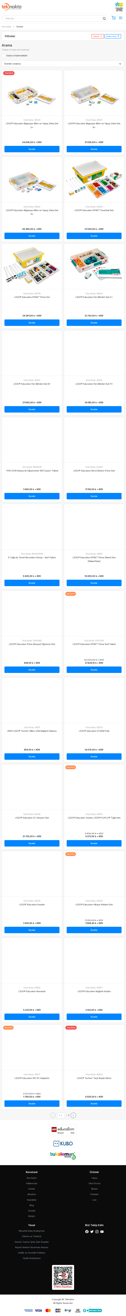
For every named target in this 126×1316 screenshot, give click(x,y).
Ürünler (31, 1188)
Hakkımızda (31, 1183)
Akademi (31, 1194)
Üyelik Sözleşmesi (32, 1258)
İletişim (31, 1216)
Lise (94, 1199)
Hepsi (94, 1178)
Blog (31, 1205)
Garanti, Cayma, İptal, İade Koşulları (31, 1241)
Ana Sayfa (6, 26)
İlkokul (94, 1188)
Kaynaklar (31, 1199)
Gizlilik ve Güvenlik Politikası (31, 1252)
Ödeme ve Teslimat (31, 1236)
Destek (31, 1210)
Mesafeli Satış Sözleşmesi (32, 1230)
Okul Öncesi (94, 1183)
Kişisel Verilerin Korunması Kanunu (31, 1247)
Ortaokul (94, 1194)
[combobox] (61, 1115)
